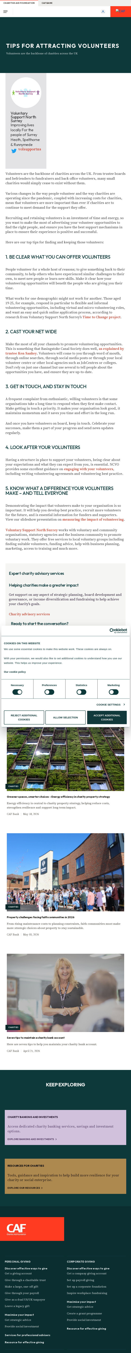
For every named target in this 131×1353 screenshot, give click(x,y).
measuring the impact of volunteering (93, 519)
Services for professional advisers (27, 1335)
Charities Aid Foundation (19, 3)
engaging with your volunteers (88, 469)
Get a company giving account (86, 1273)
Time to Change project (101, 317)
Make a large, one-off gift (21, 1286)
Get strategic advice (18, 1320)
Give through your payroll (22, 1293)
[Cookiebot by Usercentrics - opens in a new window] (112, 630)
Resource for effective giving (24, 1342)
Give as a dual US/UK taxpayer (25, 1299)
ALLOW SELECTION (65, 717)
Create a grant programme (84, 1313)
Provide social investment (22, 1326)
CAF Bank (47, 3)
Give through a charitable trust (25, 1280)
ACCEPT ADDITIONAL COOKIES (106, 717)
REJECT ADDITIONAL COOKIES (24, 717)
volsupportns (29, 149)
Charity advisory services (29, 614)
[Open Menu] (6, 11)
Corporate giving (81, 1261)
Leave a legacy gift (17, 1306)
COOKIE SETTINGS (108, 704)
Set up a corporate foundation (86, 1286)
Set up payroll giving (80, 1280)
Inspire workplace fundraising (87, 1293)
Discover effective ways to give (26, 1268)
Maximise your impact (19, 1314)
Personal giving (18, 1261)
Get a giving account (18, 1273)
